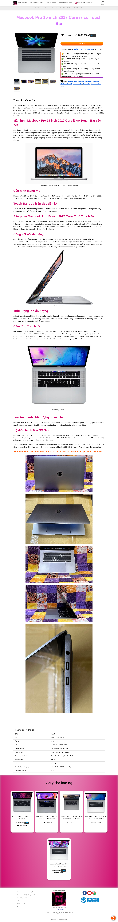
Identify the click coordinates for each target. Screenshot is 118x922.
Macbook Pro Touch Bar (76, 81)
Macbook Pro (77, 84)
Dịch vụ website (51, 2)
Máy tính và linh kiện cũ (37, 2)
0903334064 (81, 3)
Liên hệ (19, 901)
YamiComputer (22, 2)
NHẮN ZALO (78, 49)
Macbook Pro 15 (66, 84)
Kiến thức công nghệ (65, 2)
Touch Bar (86, 84)
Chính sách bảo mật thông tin (25, 892)
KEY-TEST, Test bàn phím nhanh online (28, 898)
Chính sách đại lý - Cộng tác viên (26, 895)
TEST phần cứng (21, 904)
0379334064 (89, 3)
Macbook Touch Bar (92, 81)
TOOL (18, 907)
